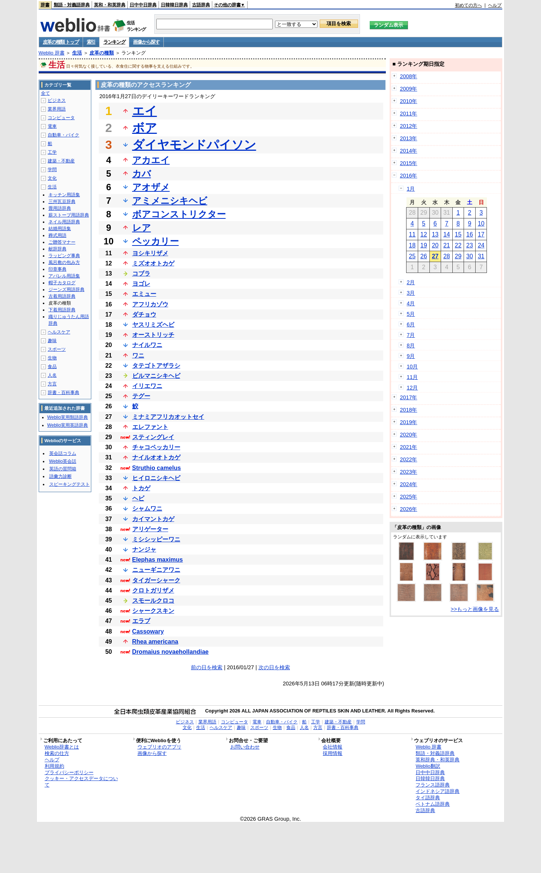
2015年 (408, 163)
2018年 (408, 410)
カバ (141, 173)
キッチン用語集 (64, 194)
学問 (52, 169)
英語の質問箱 (62, 468)
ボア (144, 128)
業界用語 (57, 109)
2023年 (408, 472)
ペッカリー (155, 241)
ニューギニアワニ (156, 570)
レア (141, 228)
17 (481, 234)
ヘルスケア (59, 332)
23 (469, 245)
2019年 (408, 422)
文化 (52, 178)
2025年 (408, 497)
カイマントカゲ (153, 519)
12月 (412, 388)
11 (412, 234)
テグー (141, 396)
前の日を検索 (206, 667)
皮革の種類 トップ (61, 42)
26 (423, 256)
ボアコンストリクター (179, 214)
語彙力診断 (60, 476)
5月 (411, 314)
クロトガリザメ (153, 590)
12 (423, 234)
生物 (52, 358)
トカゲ (141, 488)
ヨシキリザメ (150, 253)
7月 (411, 335)
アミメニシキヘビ (169, 201)
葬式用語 (57, 235)
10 (481, 223)
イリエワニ (147, 386)
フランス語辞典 (433, 785)
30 (469, 256)
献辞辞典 (57, 249)
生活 (77, 53)
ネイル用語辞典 (64, 221)
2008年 (408, 76)
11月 (412, 377)
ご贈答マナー (62, 242)
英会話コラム (62, 453)
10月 (412, 367)
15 (458, 234)
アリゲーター (150, 529)
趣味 (52, 340)
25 (412, 256)
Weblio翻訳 (428, 766)
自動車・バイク (63, 135)
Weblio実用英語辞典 (67, 425)
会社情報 (332, 747)
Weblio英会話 (62, 461)
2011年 (408, 114)
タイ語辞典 (428, 797)
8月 (411, 346)
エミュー (144, 294)
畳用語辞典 (59, 208)
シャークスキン (153, 611)
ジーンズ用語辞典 (66, 289)
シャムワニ (147, 508)
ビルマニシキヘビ (156, 376)
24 (481, 245)
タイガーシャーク (156, 580)
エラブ (141, 621)
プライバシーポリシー (69, 772)
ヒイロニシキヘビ (156, 478)
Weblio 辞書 (52, 53)
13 (435, 234)
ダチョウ (144, 314)
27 (435, 256)
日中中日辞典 (143, 5)
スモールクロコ (153, 600)
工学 (52, 152)
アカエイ (151, 160)
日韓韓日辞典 (174, 5)
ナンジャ (144, 549)
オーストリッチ (153, 335)
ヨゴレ (141, 283)
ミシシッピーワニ (156, 539)
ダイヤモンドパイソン (194, 145)
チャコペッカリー (156, 447)
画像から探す (146, 42)
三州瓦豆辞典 (62, 201)
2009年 (408, 89)
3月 (411, 293)
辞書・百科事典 (63, 392)
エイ (144, 111)
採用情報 (332, 753)
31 (481, 256)
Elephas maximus (157, 559)
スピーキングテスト (69, 484)
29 (458, 256)
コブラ (141, 273)
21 (446, 245)
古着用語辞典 (62, 296)
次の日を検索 (274, 667)
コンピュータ (61, 117)
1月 (411, 189)
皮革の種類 (101, 53)
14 (446, 234)
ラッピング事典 (64, 255)
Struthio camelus (156, 468)
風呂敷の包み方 (64, 262)
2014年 (408, 151)
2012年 (408, 126)
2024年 (408, 484)
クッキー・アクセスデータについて (81, 782)
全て (45, 93)
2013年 (408, 138)
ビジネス (57, 100)
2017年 (408, 397)
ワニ (138, 355)
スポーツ (57, 349)
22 (458, 245)
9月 (411, 356)
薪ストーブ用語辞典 (68, 215)
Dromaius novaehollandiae (170, 652)
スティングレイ (153, 437)
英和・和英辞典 (109, 5)
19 (423, 245)
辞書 (45, 5)
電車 (52, 126)
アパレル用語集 (64, 276)
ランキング (114, 42)
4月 (411, 303)
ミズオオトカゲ (153, 263)
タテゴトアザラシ (156, 365)
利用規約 (54, 766)
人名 (52, 375)
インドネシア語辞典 (437, 791)
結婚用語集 (59, 228)
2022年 (408, 459)
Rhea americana (155, 641)
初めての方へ (468, 5)
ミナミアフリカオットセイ (168, 417)
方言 (52, 383)
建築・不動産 (61, 161)
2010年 (408, 101)
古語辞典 (201, 5)
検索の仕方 (57, 753)
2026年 (408, 509)
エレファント (150, 427)
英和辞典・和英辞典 (437, 759)
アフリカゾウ (150, 304)
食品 (52, 366)
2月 (411, 282)
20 (435, 245)
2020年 (408, 435)
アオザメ (151, 187)
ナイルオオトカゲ (156, 457)
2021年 (408, 447)
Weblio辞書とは (62, 747)
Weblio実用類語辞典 (67, 417)
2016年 (408, 176)
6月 (411, 324)
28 (446, 256)
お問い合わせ (245, 747)
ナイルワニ (147, 345)
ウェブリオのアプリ (159, 747)
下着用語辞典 (62, 309)
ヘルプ (495, 5)
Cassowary (148, 631)
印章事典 (57, 269)
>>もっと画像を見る (475, 609)
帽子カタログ (62, 282)
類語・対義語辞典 (72, 5)
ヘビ (138, 498)
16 (469, 234)
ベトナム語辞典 (433, 804)
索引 (91, 42)
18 (412, 245)
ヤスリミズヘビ (153, 324)
